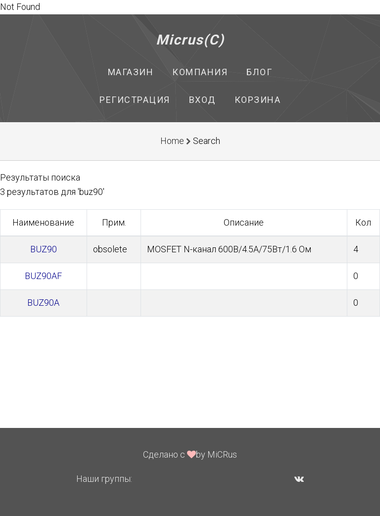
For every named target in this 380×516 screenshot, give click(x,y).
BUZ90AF (43, 276)
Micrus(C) (190, 40)
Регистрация (134, 99)
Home (172, 141)
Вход (202, 99)
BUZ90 (43, 249)
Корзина (258, 99)
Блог (259, 72)
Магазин (131, 72)
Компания (200, 72)
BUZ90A (43, 302)
